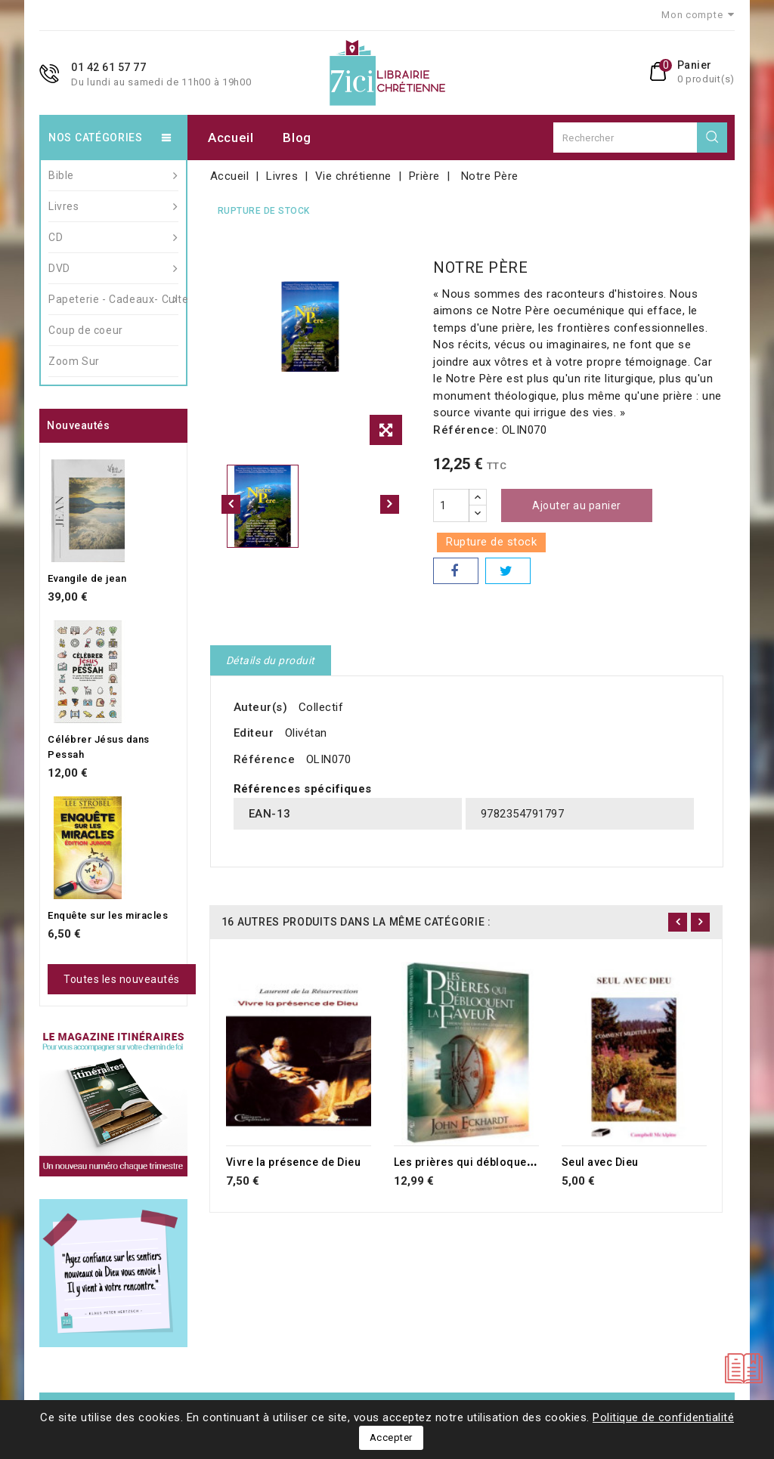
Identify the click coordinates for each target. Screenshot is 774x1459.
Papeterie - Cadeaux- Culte (113, 299)
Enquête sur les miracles (108, 915)
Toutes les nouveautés (121, 979)
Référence (265, 759)
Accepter (391, 1437)
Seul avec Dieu (600, 1162)
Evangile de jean (87, 578)
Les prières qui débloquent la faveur (490, 1162)
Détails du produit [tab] (270, 660)
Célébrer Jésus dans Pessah (99, 747)
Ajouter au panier (576, 505)
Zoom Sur (74, 361)
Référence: (465, 430)
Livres (113, 206)
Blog (297, 137)
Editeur (254, 733)
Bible (113, 175)
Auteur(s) (261, 707)
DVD (113, 268)
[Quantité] (451, 505)
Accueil (231, 137)
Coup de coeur (85, 330)
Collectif (321, 707)
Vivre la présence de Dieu (293, 1162)
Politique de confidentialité (663, 1417)
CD (113, 237)
